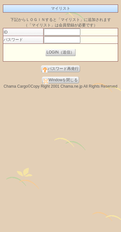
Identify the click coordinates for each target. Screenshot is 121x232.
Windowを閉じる (60, 80)
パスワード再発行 (60, 69)
